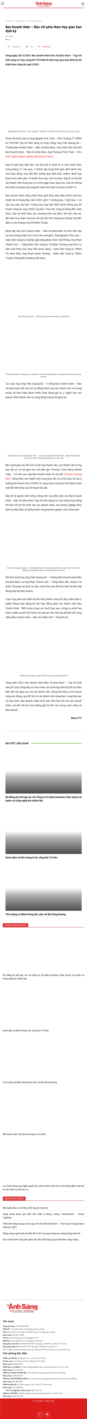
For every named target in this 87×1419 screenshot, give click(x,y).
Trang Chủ (9, 21)
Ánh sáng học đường (33, 21)
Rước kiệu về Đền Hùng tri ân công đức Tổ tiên (31, 857)
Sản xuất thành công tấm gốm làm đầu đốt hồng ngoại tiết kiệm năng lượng (40, 1239)
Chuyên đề (19, 21)
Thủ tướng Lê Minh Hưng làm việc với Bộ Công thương (35, 914)
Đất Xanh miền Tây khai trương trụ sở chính (24, 1134)
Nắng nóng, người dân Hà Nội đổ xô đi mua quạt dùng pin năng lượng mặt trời (41, 1233)
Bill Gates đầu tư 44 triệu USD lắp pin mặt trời (25, 1208)
